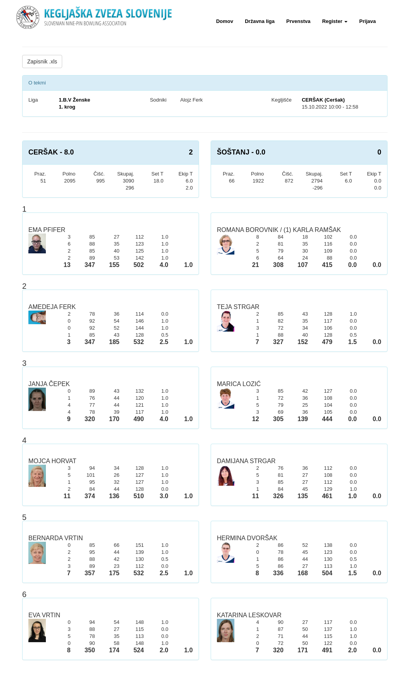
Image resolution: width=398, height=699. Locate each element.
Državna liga (260, 21)
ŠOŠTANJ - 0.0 (241, 152)
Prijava (367, 21)
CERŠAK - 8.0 (51, 152)
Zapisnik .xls (42, 61)
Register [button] (335, 21)
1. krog (67, 107)
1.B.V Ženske (74, 100)
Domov (224, 21)
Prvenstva (298, 21)
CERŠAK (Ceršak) (323, 100)
